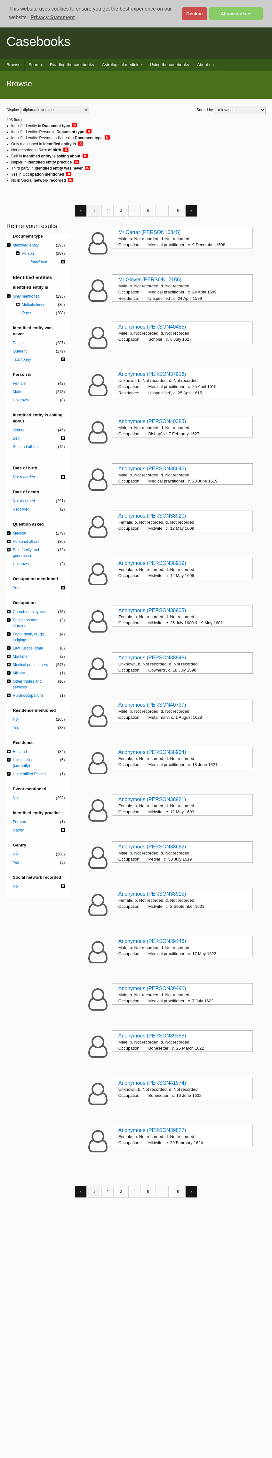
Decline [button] (194, 13)
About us (205, 64)
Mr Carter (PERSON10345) (149, 232)
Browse (13, 64)
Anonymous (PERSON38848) (152, 657)
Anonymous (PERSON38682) (152, 846)
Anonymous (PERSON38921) (152, 799)
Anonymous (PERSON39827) (152, 1130)
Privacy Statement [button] (52, 17)
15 (177, 211)
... (162, 211)
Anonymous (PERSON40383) (152, 421)
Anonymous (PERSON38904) (152, 752)
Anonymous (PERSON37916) (152, 374)
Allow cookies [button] (236, 13)
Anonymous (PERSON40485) (152, 327)
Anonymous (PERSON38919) (152, 563)
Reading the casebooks (72, 64)
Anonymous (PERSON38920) (152, 516)
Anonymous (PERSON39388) (152, 1035)
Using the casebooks (169, 64)
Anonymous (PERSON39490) (152, 988)
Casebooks (38, 41)
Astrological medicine (122, 64)
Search (35, 64)
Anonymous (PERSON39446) (152, 941)
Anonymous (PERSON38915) (152, 894)
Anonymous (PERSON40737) (152, 705)
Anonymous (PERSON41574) (152, 1083)
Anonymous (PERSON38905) (152, 610)
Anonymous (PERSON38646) (152, 468)
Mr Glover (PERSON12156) (149, 279)
